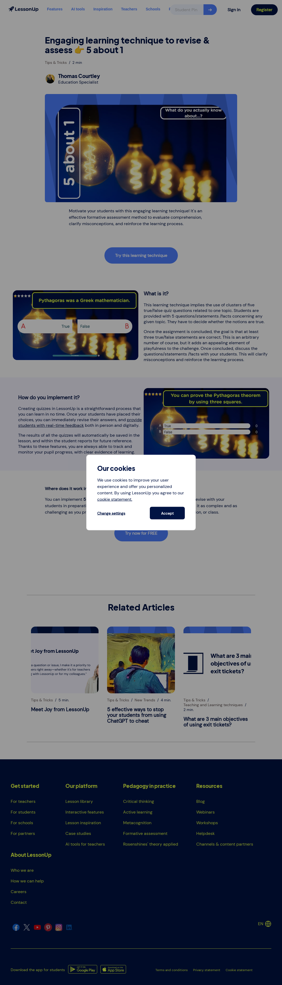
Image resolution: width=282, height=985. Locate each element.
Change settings (111, 513)
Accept (167, 513)
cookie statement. (114, 499)
